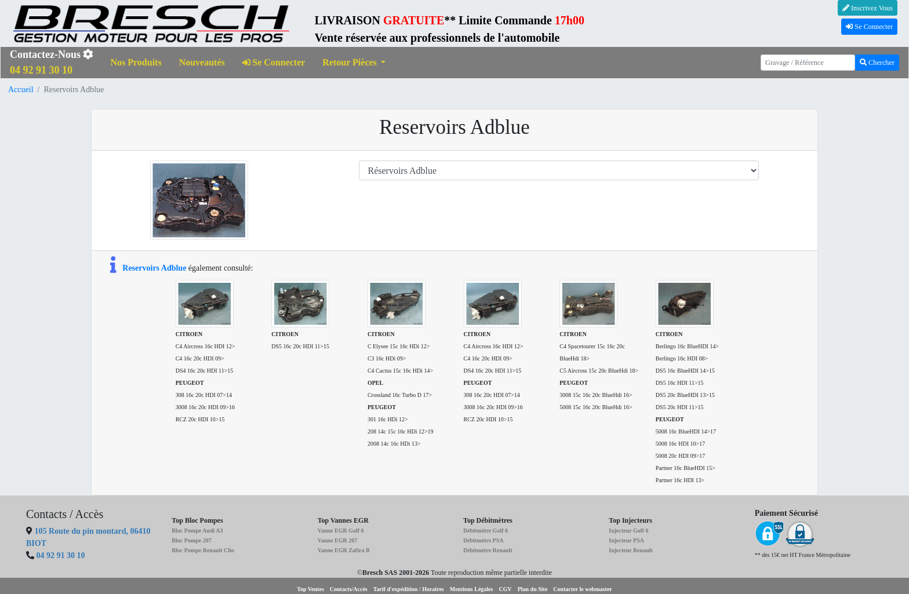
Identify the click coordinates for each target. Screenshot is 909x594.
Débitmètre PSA (483, 540)
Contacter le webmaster (582, 589)
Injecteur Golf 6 (628, 530)
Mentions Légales (471, 589)
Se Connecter (869, 27)
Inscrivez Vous (867, 8)
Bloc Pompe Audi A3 (197, 530)
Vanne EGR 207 (338, 540)
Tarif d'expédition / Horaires (408, 589)
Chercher (877, 63)
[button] (354, 63)
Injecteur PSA (626, 540)
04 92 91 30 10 (61, 555)
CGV (505, 589)
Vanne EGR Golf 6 (341, 530)
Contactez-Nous (51, 62)
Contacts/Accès (349, 589)
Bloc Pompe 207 (191, 540)
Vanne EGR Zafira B (344, 550)
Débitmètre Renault (487, 550)
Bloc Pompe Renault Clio (203, 550)
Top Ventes (310, 589)
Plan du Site (533, 589)
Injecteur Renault (631, 550)
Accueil (21, 89)
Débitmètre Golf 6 (485, 530)
